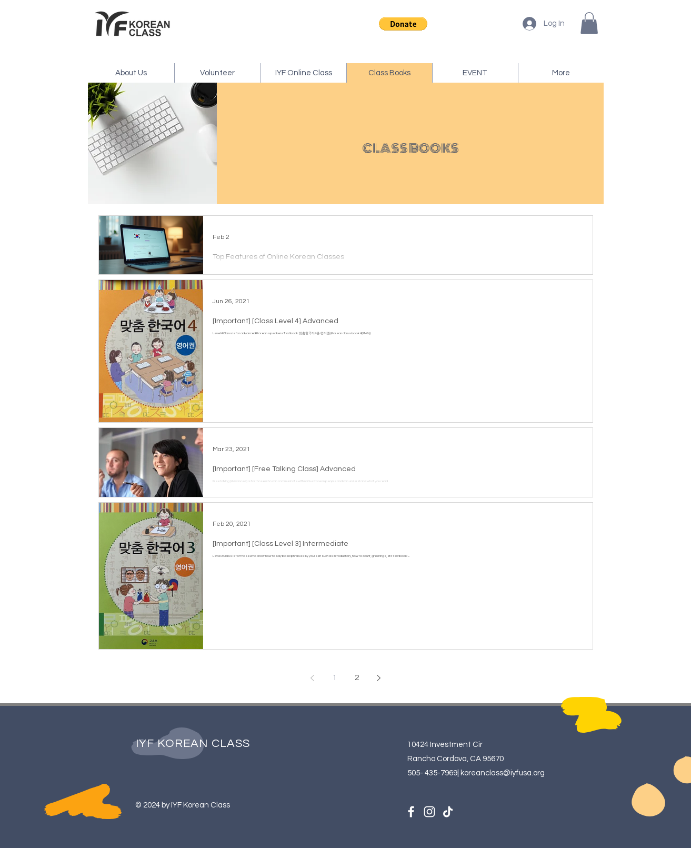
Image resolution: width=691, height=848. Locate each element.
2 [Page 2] (357, 678)
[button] (403, 24)
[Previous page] (312, 678)
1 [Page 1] (335, 678)
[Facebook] (411, 811)
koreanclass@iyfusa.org (502, 773)
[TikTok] (447, 811)
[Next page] (378, 678)
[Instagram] (429, 811)
